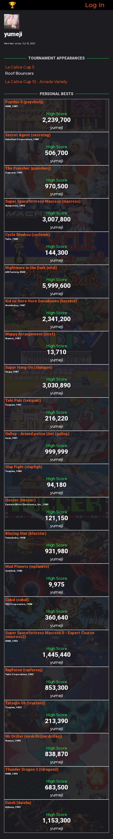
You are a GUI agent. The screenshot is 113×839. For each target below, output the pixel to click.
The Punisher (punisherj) (28, 168)
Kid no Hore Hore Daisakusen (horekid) (41, 301)
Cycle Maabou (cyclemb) (27, 234)
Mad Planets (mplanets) (27, 566)
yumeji (56, 127)
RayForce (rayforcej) (24, 670)
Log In (94, 5)
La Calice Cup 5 (19, 67)
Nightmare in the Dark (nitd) (31, 267)
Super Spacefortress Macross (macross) (42, 201)
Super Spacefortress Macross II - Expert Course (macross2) (49, 635)
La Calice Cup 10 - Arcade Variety (36, 81)
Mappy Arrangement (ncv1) (30, 334)
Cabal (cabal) (17, 600)
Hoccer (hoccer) (20, 500)
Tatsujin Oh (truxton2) (25, 703)
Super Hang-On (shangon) (28, 367)
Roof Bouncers (19, 73)
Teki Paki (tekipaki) (23, 400)
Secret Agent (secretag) (27, 135)
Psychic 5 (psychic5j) (24, 102)
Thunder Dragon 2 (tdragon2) (31, 769)
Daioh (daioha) (18, 802)
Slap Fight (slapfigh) (23, 467)
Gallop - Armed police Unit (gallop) (37, 434)
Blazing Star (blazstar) (25, 533)
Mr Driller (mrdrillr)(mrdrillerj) (33, 736)
